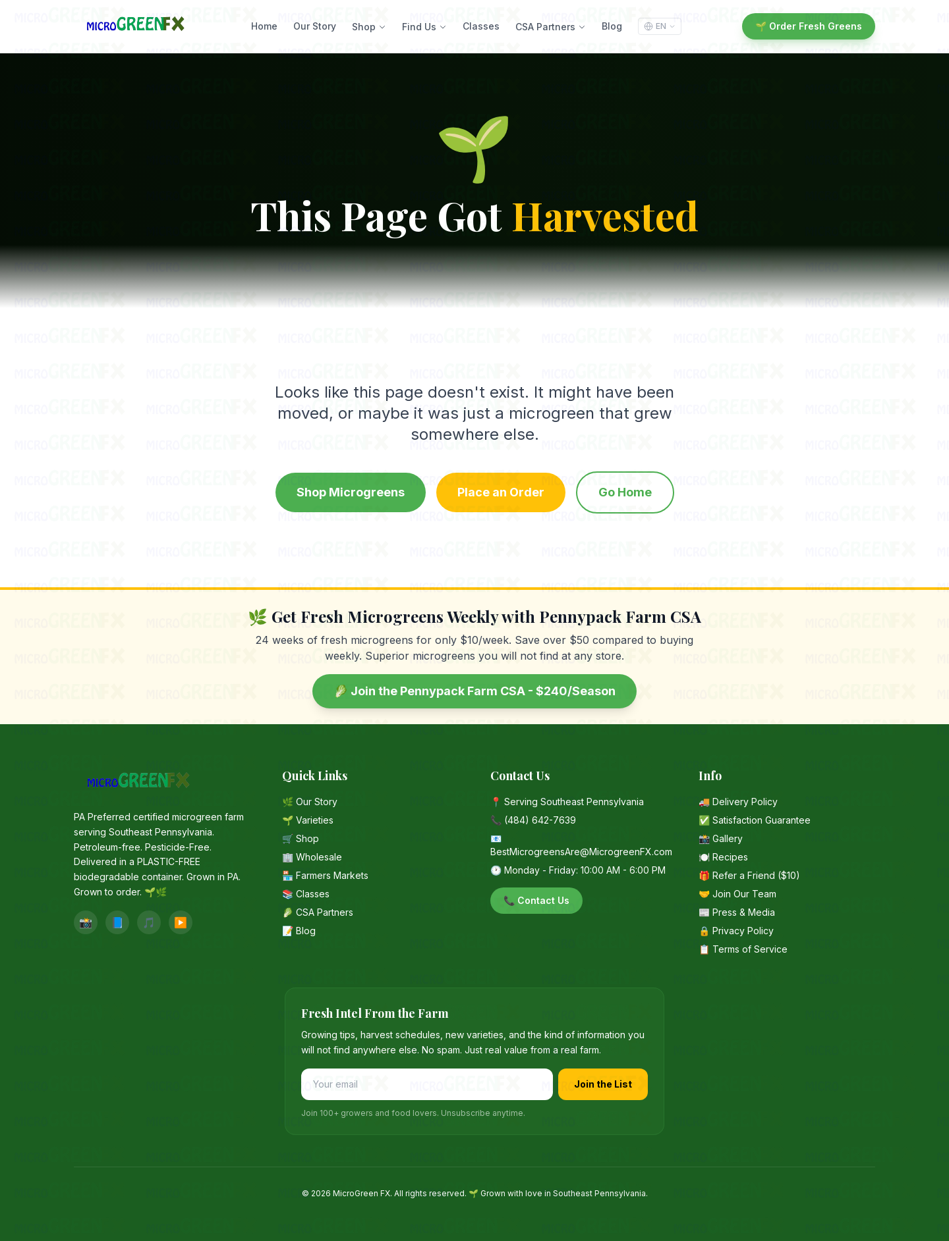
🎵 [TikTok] (149, 922)
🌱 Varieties (307, 820)
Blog (612, 26)
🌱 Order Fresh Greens (808, 26)
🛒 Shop (300, 838)
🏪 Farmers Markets (325, 875)
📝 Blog (299, 930)
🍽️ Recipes (723, 856)
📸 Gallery (721, 838)
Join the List (603, 1084)
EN (660, 26)
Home (264, 26)
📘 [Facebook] (117, 922)
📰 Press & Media (737, 912)
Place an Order (500, 492)
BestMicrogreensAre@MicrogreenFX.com (581, 851)
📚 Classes (306, 893)
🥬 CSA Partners (317, 912)
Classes (481, 26)
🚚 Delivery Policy (738, 801)
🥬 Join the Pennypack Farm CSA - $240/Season (474, 691)
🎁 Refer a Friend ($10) (749, 875)
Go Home (625, 492)
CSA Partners (550, 26)
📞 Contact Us (536, 900)
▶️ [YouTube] (180, 922)
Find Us (424, 26)
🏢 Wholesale (312, 856)
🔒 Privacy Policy (736, 930)
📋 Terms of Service (743, 949)
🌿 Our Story (309, 801)
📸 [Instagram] (85, 922)
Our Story (314, 26)
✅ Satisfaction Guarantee (755, 820)
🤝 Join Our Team (737, 893)
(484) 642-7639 (540, 820)
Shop (369, 26)
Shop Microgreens (351, 492)
